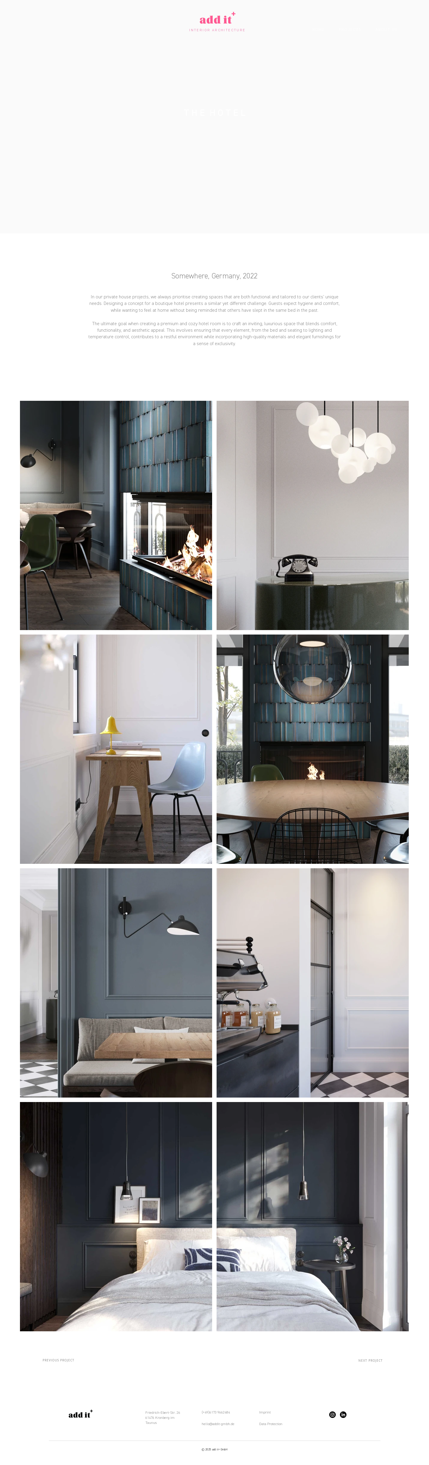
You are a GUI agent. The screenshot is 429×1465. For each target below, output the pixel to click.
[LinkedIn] (343, 1414)
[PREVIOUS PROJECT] (59, 1360)
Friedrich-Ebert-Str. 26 (162, 1413)
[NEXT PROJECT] (371, 1360)
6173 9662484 (219, 1412)
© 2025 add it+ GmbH (215, 1449)
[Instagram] (332, 1414)
